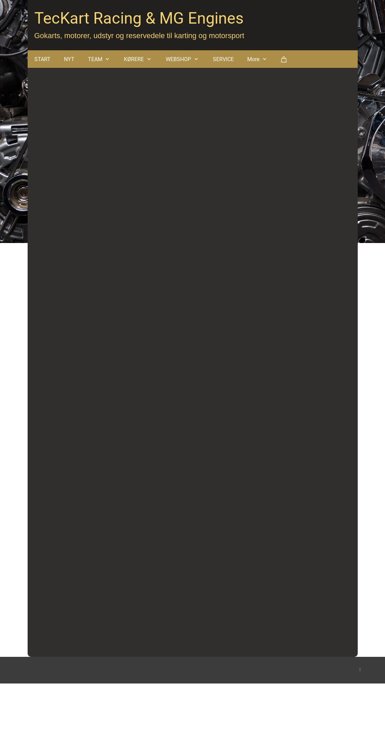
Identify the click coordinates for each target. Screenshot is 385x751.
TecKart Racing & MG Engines (139, 18)
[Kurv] (284, 59)
